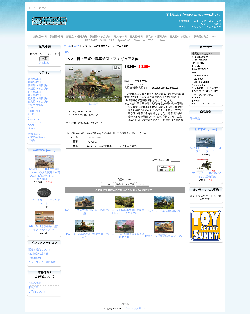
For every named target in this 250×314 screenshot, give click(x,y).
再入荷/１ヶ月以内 (180, 36)
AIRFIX (205, 101)
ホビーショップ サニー (134, 308)
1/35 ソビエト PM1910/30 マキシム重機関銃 (206, 174)
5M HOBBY (205, 63)
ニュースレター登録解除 (42, 262)
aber (205, 72)
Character (139, 40)
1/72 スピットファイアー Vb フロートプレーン (206, 148)
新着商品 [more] (44, 150)
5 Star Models (205, 60)
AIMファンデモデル (205, 95)
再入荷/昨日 (136, 36)
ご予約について (37, 291)
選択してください (205, 53)
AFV (76, 46)
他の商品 (195, 118)
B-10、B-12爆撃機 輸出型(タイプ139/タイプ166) (44, 227)
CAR (111, 40)
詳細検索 (44, 62)
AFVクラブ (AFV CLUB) (205, 91)
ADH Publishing (205, 81)
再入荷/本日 (120, 36)
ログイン (44, 8)
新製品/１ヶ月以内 (100, 36)
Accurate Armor (205, 75)
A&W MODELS (205, 69)
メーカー (205, 47)
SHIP (103, 40)
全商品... (33, 140)
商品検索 (44, 47)
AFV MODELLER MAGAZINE (205, 88)
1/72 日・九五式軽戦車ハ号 (164, 210)
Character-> (34, 122)
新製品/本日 (40, 36)
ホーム (32, 8)
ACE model (205, 78)
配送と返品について (39, 249)
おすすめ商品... (36, 137)
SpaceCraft (124, 40)
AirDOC (205, 98)
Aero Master (205, 85)
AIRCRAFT (91, 40)
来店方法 (33, 287)
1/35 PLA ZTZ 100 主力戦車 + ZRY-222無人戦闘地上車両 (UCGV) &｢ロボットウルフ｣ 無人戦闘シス (44, 172)
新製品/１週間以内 (76, 36)
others (161, 40)
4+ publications (205, 57)
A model (205, 66)
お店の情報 (34, 283)
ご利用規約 (34, 257)
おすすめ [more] (206, 129)
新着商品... (34, 133)
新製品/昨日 (56, 36)
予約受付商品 (201, 36)
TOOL (151, 40)
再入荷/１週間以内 (156, 36)
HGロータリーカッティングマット (44, 200)
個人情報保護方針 (38, 253)
